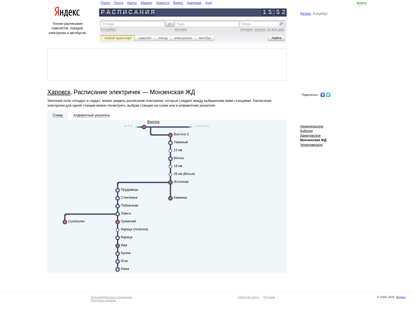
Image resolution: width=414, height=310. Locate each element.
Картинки (194, 3)
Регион (305, 14)
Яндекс (401, 297)
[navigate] (156, 3)
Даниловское (310, 135)
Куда (180, 24)
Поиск (105, 3)
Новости (163, 3)
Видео (178, 3)
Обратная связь (248, 297)
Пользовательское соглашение (111, 297)
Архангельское (311, 126)
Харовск (58, 92)
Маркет (146, 3)
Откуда (108, 24)
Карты (132, 3)
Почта (118, 3)
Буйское (306, 131)
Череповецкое (311, 145)
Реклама (269, 297)
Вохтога (153, 122)
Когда (246, 24)
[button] (169, 23)
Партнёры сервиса (103, 300)
